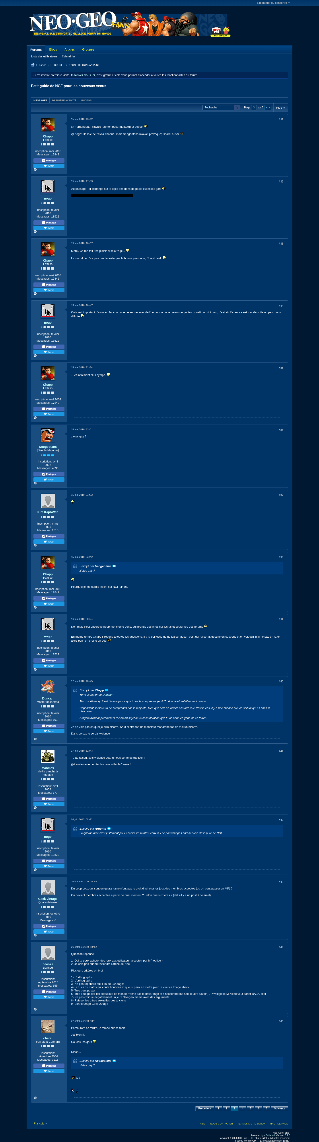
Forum (42, 65)
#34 (281, 305)
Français (40, 1123)
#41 (281, 751)
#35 (281, 367)
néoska (48, 964)
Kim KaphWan (47, 512)
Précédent (204, 1108)
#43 (281, 881)
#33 (281, 243)
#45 (281, 1021)
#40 (281, 681)
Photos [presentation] (86, 100)
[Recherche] (221, 107)
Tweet (49, 165)
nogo (48, 198)
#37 (281, 495)
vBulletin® (269, 1135)
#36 (281, 429)
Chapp (48, 136)
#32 (281, 181)
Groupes (88, 49)
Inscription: (42, 151)
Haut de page (279, 1123)
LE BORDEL (57, 65)
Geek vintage (47, 899)
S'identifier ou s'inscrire (273, 2)
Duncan (47, 698)
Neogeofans (48, 447)
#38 (281, 557)
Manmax (48, 768)
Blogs (53, 49)
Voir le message (114, 566)
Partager (49, 160)
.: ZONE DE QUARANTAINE (84, 65)
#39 (281, 619)
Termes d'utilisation (251, 1123)
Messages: (44, 154)
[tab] (40, 100)
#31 (281, 119)
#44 (281, 947)
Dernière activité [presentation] (64, 100)
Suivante (279, 1108)
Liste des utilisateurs (44, 56)
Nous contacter (221, 1123)
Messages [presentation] (40, 100)
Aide (203, 1123)
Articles (69, 49)
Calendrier (68, 56)
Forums (36, 49)
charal (47, 1038)
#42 (281, 819)
